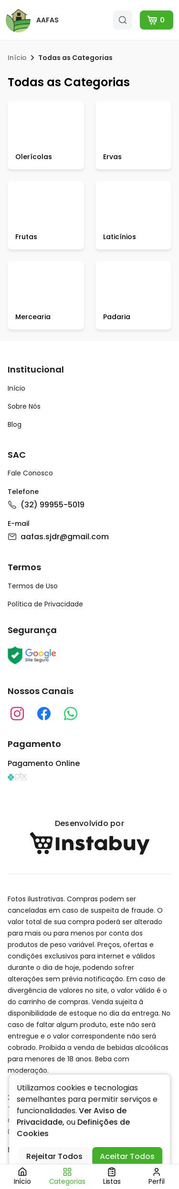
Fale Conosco (30, 473)
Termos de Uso (33, 586)
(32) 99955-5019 (46, 504)
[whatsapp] (70, 713)
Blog (14, 424)
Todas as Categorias (75, 57)
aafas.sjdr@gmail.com (58, 536)
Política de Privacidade (45, 604)
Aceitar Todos (127, 1156)
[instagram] (17, 713)
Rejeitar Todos (54, 1156)
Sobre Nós (24, 406)
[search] (122, 20)
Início (17, 57)
